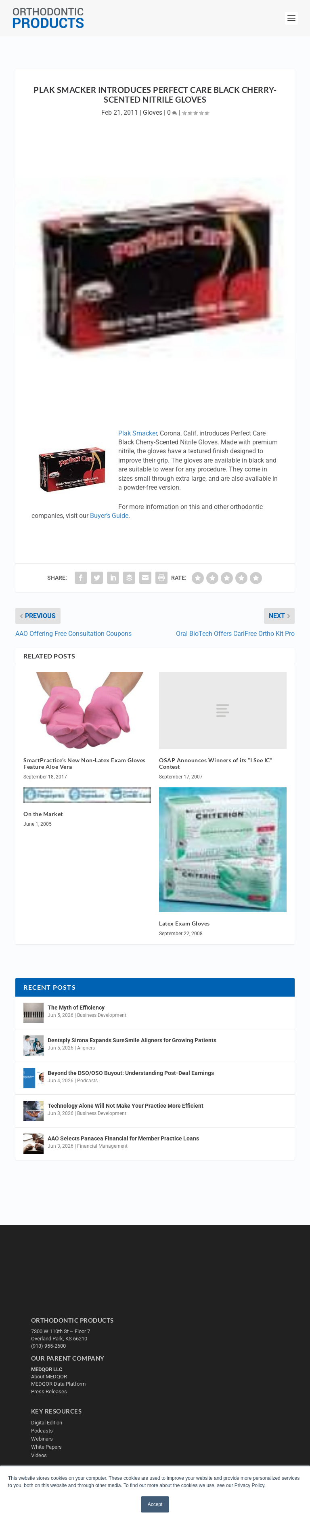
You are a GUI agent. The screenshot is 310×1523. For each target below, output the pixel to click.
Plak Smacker (137, 433)
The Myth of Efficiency (76, 1007)
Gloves (152, 112)
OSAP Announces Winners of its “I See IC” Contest (215, 763)
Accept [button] (155, 1504)
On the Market (43, 813)
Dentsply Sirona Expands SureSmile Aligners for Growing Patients (132, 1040)
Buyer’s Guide (109, 516)
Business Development (101, 1015)
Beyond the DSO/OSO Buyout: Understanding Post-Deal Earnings (131, 1073)
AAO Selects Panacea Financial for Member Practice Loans (123, 1138)
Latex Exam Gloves (184, 923)
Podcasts (87, 1080)
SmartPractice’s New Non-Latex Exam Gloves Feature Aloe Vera (84, 763)
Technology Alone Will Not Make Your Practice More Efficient (126, 1105)
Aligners (86, 1048)
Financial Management (102, 1146)
